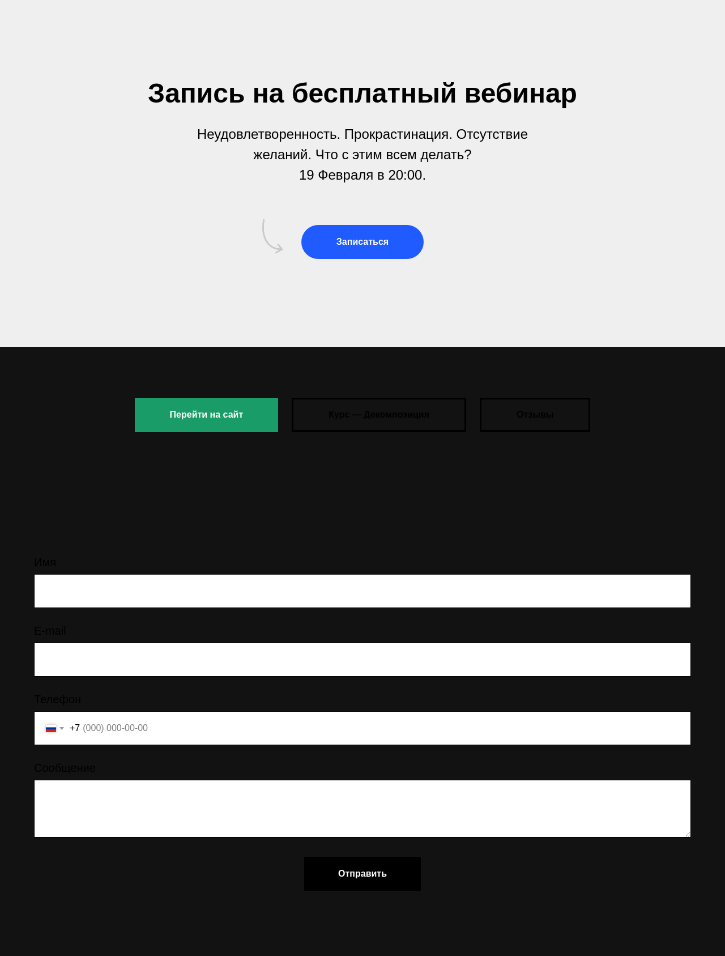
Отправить (362, 873)
